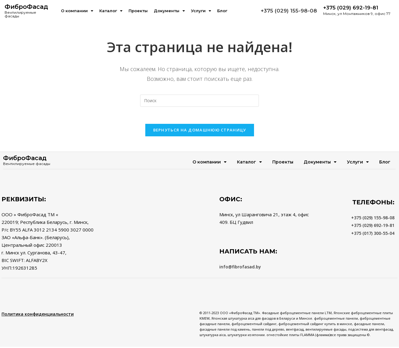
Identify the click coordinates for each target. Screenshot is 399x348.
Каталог (110, 11)
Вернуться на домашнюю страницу (199, 131)
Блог (222, 10)
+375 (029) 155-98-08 (289, 11)
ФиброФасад (26, 6)
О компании (77, 11)
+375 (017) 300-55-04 (372, 234)
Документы (169, 11)
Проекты (138, 10)
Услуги (201, 11)
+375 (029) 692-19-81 (372, 226)
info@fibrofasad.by (240, 268)
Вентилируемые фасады (20, 14)
